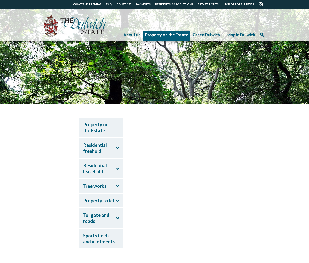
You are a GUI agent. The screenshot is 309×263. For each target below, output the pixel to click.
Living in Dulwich (239, 34)
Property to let (99, 200)
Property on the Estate (166, 34)
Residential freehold (95, 148)
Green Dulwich (206, 34)
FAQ (109, 4)
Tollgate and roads (96, 218)
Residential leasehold (95, 168)
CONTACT (123, 4)
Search (262, 36)
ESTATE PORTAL (209, 4)
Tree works (94, 186)
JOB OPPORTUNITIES (239, 4)
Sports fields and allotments (99, 238)
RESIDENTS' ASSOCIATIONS (174, 4)
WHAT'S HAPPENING (87, 4)
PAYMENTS (143, 4)
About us (131, 34)
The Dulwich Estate (75, 26)
